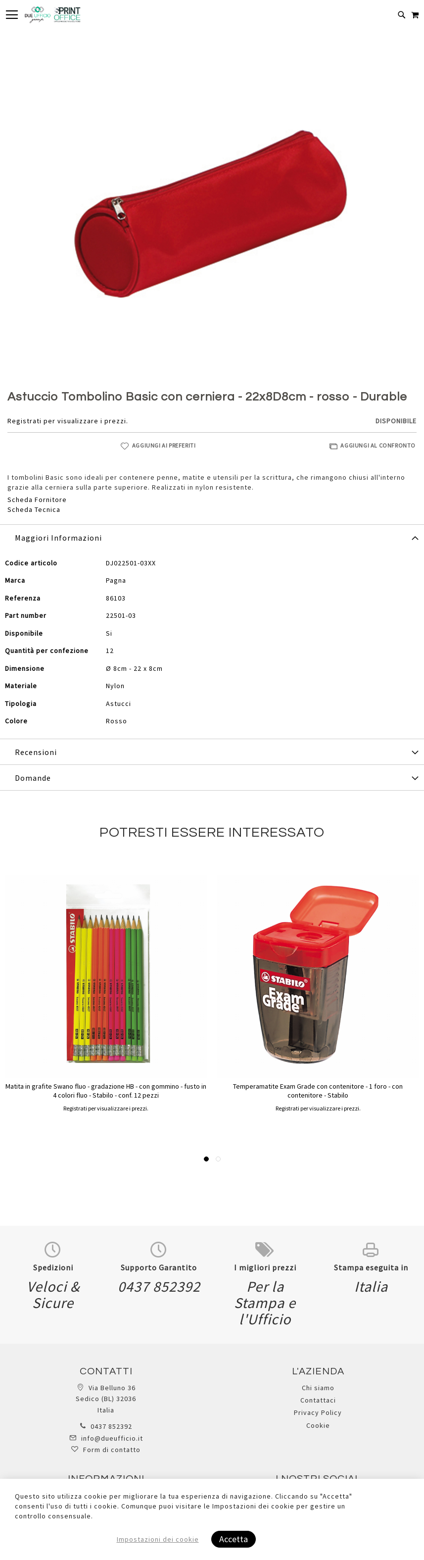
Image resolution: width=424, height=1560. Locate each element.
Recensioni (36, 752)
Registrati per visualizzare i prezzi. (67, 420)
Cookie (318, 1425)
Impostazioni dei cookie (158, 1539)
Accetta (233, 1539)
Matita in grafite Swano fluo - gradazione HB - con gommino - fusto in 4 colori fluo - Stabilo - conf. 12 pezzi (105, 1091)
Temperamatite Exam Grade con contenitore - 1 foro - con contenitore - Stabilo (318, 1091)
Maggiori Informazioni (58, 538)
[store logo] (52, 14)
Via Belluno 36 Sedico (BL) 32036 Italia (106, 1398)
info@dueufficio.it (112, 1438)
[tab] (212, 537)
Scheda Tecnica (33, 509)
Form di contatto (112, 1449)
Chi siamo (318, 1387)
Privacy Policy (318, 1412)
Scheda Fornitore (37, 499)
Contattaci (318, 1400)
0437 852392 (111, 1426)
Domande (33, 778)
